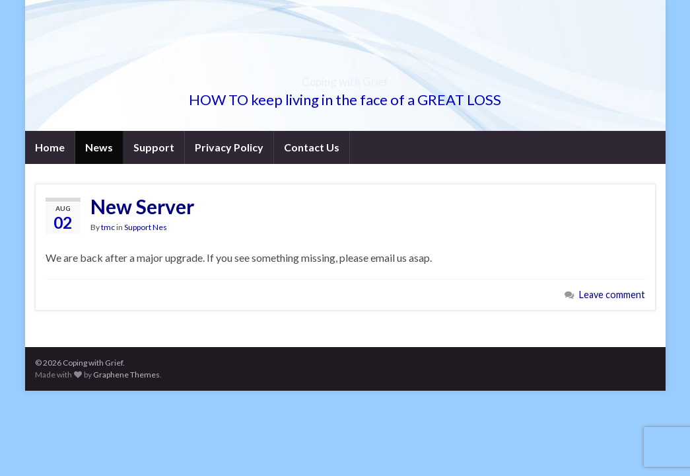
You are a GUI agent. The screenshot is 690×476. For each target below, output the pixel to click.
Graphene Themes (126, 374)
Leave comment (612, 294)
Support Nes (145, 227)
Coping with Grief (345, 78)
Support (153, 147)
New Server (142, 206)
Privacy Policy (229, 147)
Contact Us (311, 147)
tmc (108, 227)
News (99, 147)
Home (50, 147)
